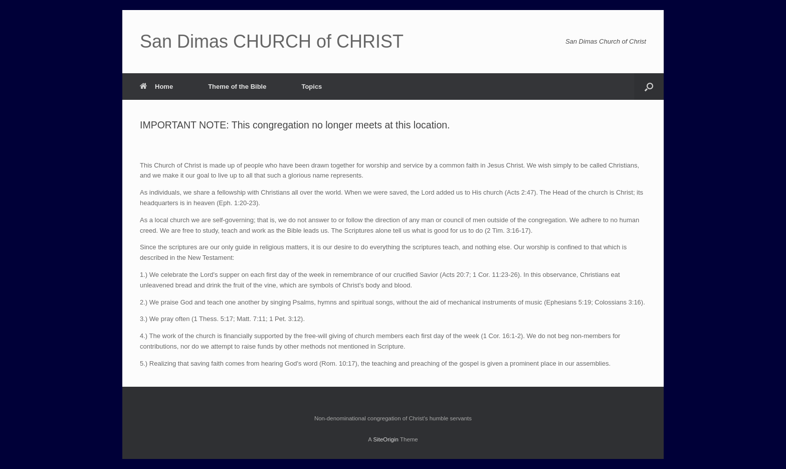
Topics (311, 86)
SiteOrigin (386, 439)
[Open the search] (649, 86)
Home (156, 86)
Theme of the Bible (237, 86)
